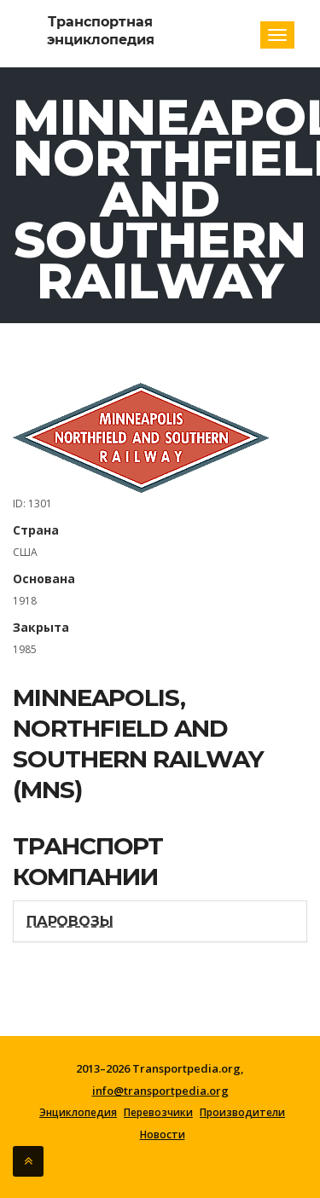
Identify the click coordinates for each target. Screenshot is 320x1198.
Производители (242, 1113)
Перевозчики (158, 1113)
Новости (162, 1135)
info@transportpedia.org (160, 1090)
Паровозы (69, 921)
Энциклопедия (78, 1113)
